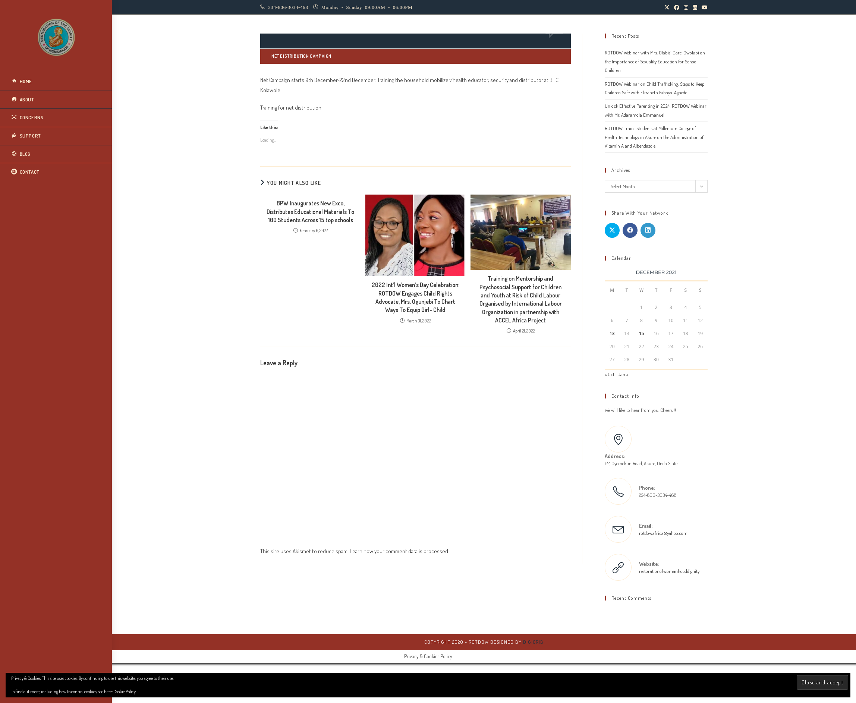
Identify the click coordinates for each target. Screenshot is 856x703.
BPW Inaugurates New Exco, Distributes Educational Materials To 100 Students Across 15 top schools (310, 211)
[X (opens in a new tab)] (667, 7)
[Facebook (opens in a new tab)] (677, 7)
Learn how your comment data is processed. (399, 551)
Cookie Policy (124, 691)
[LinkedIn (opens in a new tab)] (694, 7)
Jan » (623, 374)
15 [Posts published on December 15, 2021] (641, 333)
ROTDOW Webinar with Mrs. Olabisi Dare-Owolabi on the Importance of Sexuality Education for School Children (655, 61)
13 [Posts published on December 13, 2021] (612, 333)
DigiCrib (533, 642)
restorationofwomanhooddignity (669, 571)
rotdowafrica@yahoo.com (663, 533)
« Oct (609, 374)
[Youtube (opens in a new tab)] (703, 7)
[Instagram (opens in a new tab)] (686, 7)
